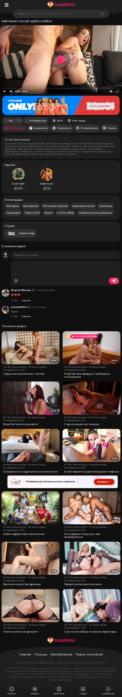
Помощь (40, 654)
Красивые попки (83, 205)
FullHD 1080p (65, 212)
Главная (25, 654)
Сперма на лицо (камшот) (95, 212)
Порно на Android (89, 654)
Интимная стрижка (55, 205)
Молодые (12, 205)
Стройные (105, 205)
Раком (48, 212)
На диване (13, 212)
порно (43, 662)
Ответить (26, 301)
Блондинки (30, 205)
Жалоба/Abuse (61, 654)
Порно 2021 (32, 212)
